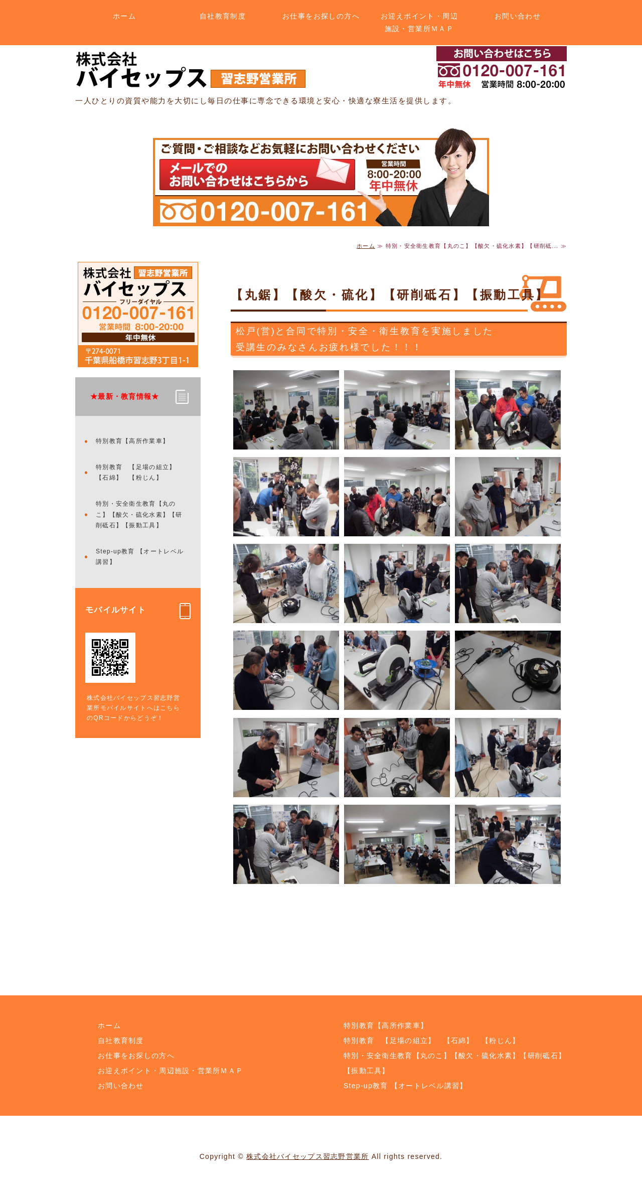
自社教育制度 (223, 16)
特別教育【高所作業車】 (132, 440)
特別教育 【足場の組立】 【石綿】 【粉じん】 (139, 473)
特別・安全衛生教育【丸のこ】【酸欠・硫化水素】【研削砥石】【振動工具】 (139, 514)
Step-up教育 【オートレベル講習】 (140, 557)
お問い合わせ (518, 16)
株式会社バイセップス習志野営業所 (307, 1156)
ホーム (124, 16)
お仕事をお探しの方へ (321, 16)
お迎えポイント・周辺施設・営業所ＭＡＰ (419, 22)
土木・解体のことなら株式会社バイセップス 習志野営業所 (190, 70)
